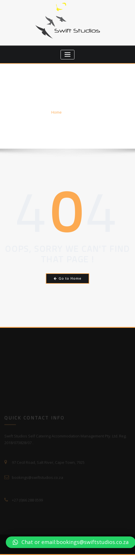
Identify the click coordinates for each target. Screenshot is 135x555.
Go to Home (68, 278)
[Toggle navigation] (68, 54)
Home (56, 112)
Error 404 (76, 112)
